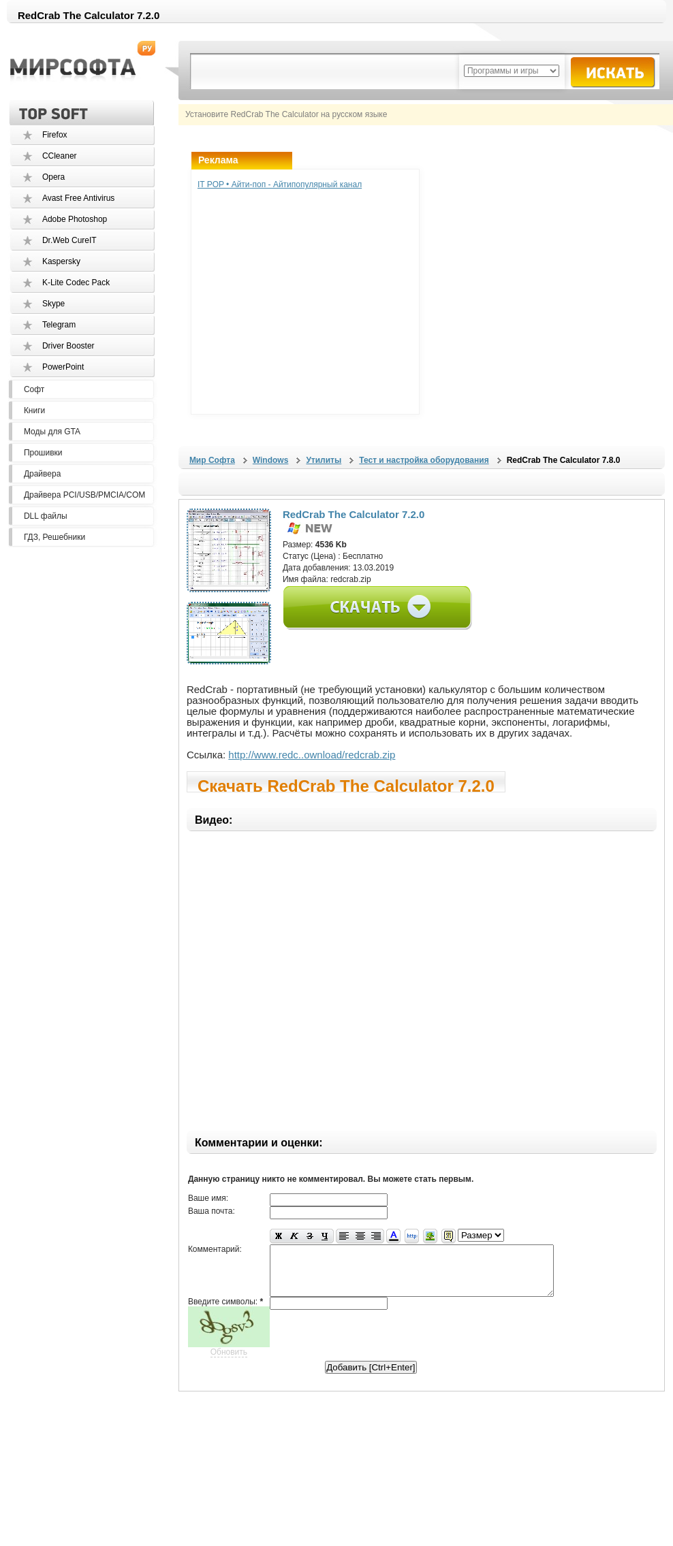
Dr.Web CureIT (69, 240)
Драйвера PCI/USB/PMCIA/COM (84, 495)
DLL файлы (45, 516)
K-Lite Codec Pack (76, 282)
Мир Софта (212, 460)
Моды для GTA (52, 431)
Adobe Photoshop (74, 219)
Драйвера (42, 474)
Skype (53, 303)
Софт (34, 389)
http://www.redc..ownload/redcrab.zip (311, 754)
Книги (34, 410)
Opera (53, 177)
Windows (271, 460)
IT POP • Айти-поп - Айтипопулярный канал (280, 184)
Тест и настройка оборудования (423, 460)
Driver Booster (68, 346)
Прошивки (43, 452)
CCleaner (59, 156)
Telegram (59, 324)
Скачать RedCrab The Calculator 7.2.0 (346, 784)
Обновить (228, 1362)
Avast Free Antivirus (78, 198)
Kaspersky (61, 261)
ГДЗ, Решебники (54, 537)
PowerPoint (63, 367)
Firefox (54, 135)
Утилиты (323, 460)
